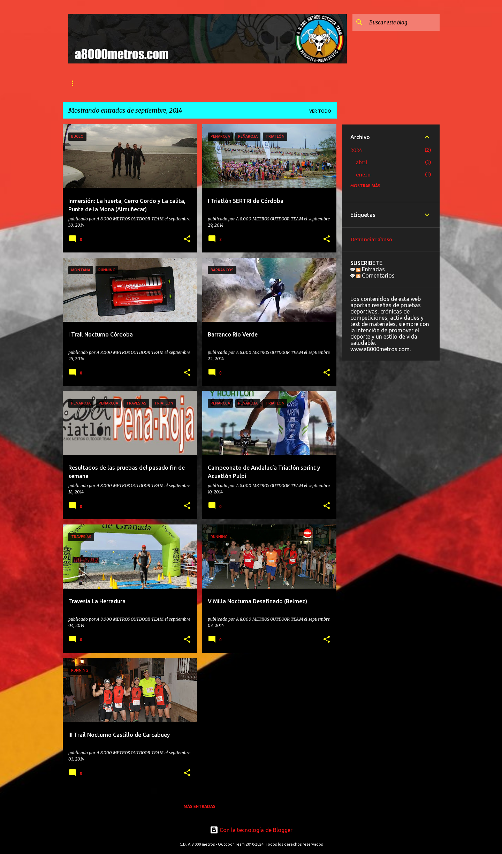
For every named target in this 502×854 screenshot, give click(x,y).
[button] (187, 239)
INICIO (75, 83)
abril (361, 162)
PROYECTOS (287, 83)
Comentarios (375, 275)
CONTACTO (200, 83)
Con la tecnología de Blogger (251, 830)
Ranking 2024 (243, 83)
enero (363, 175)
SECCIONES (161, 83)
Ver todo (320, 111)
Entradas (370, 269)
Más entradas (199, 806)
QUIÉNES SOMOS (115, 83)
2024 (356, 150)
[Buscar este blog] (403, 22)
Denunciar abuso (371, 239)
